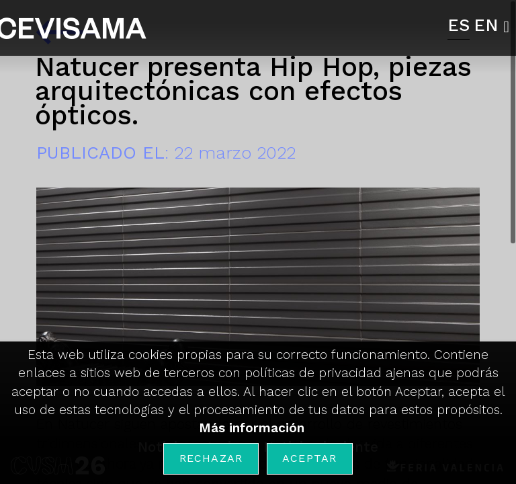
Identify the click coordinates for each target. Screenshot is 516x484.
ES (458, 25)
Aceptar (309, 458)
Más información (251, 428)
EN (486, 25)
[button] (509, 27)
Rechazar (211, 458)
